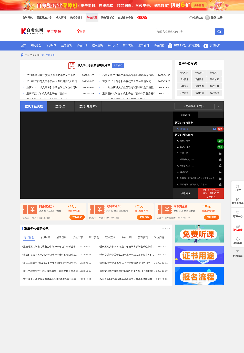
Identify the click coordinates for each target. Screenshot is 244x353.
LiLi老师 (185, 114)
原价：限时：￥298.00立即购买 (211, 193)
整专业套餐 (238, 203)
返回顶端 (237, 256)
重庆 (81, 31)
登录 (210, 17)
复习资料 (143, 45)
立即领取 (77, 217)
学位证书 (214, 86)
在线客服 (237, 242)
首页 (23, 46)
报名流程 (214, 93)
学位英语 (92, 17)
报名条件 (199, 72)
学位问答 (159, 45)
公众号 (237, 190)
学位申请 (82, 45)
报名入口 (214, 72)
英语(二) (61, 106)
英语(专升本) (88, 106)
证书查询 (97, 45)
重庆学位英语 (48, 55)
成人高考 (61, 17)
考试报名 (35, 45)
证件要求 (199, 79)
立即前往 (118, 65)
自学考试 (27, 17)
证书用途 (184, 93)
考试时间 (51, 45)
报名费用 (184, 79)
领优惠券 (142, 17)
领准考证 (214, 79)
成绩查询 (66, 45)
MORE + (166, 228)
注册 (219, 17)
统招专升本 (76, 17)
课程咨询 (185, 193)
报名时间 (184, 72)
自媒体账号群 (125, 17)
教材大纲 (112, 45)
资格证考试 (107, 17)
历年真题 (128, 45)
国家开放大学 (44, 17)
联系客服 (196, 17)
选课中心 (237, 216)
